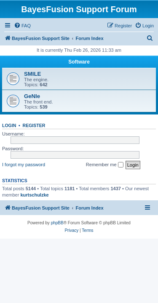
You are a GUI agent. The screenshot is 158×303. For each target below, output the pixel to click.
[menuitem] (22, 26)
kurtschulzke (34, 194)
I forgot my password (23, 164)
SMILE (32, 74)
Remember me (104, 165)
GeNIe (32, 96)
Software (79, 62)
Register (34, 125)
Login (9, 125)
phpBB (57, 223)
